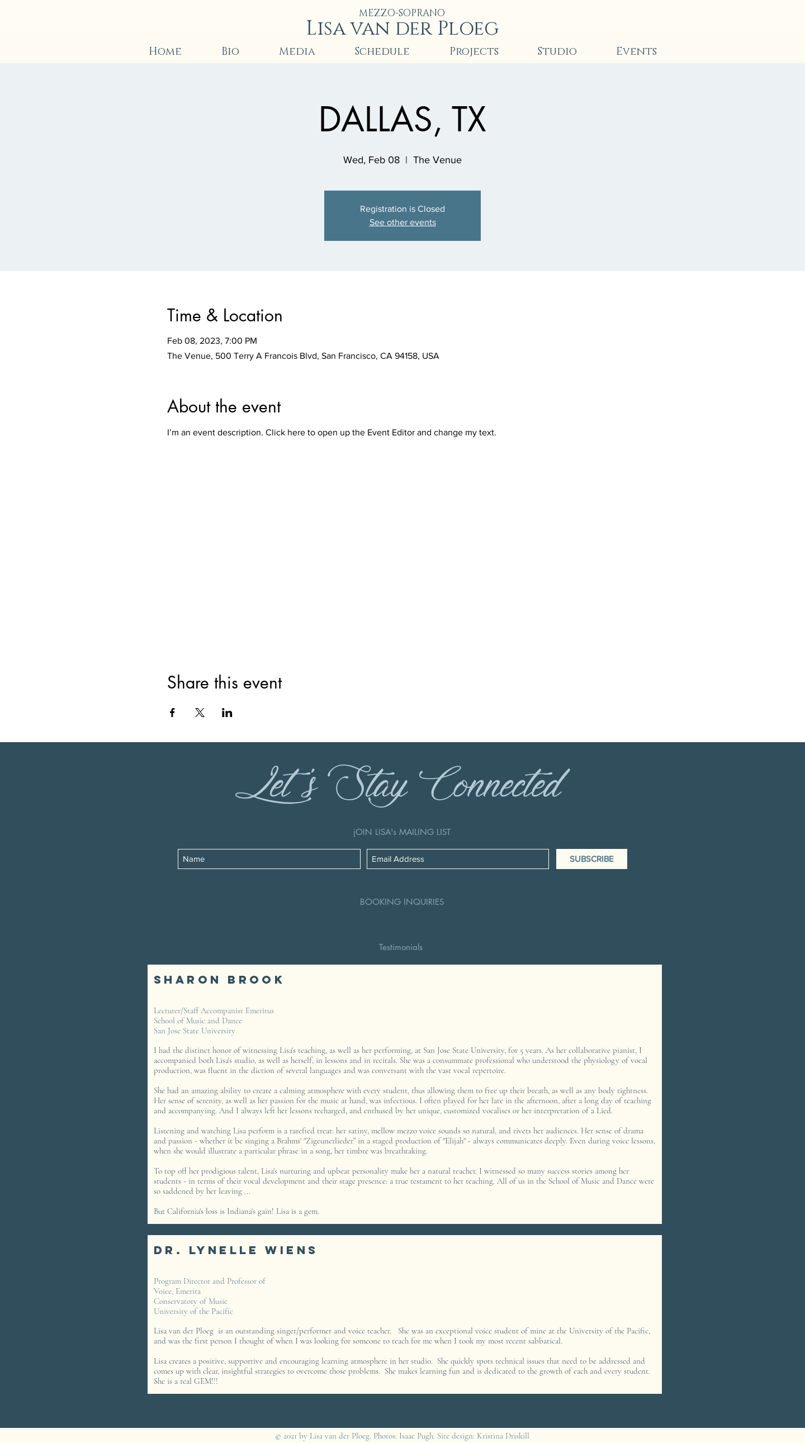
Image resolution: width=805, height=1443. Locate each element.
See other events (403, 222)
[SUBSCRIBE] (591, 859)
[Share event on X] (200, 712)
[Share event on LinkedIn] (227, 712)
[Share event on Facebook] (172, 712)
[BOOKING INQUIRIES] (402, 902)
